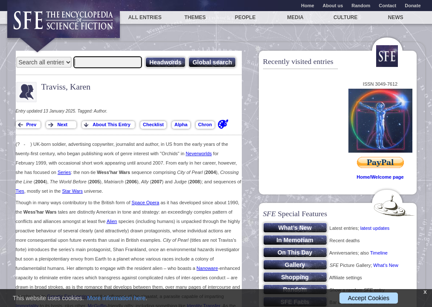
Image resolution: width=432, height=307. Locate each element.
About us (333, 5)
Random (360, 5)
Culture (345, 17)
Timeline (379, 252)
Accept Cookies (368, 298)
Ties (20, 191)
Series (64, 172)
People (245, 17)
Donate (412, 5)
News (395, 17)
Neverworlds (199, 153)
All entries (145, 17)
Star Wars (72, 191)
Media (295, 17)
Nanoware (207, 268)
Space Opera (145, 202)
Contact (387, 5)
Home (307, 5)
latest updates (375, 228)
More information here (116, 298)
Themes (195, 17)
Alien (112, 221)
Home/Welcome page (380, 177)
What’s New (385, 265)
